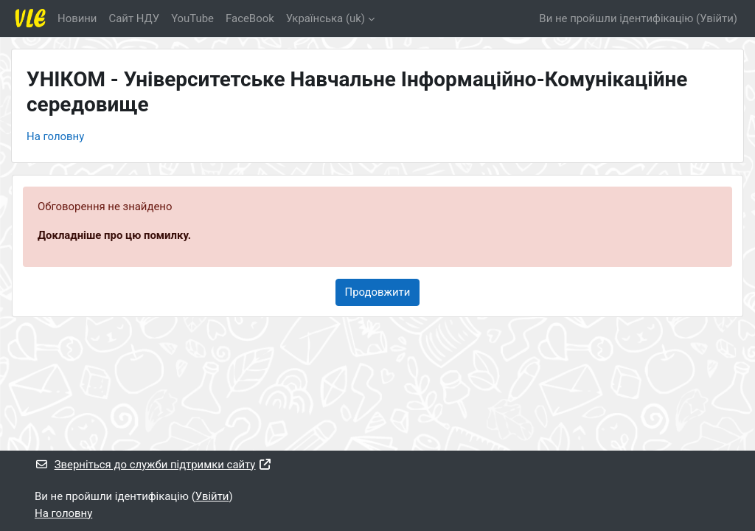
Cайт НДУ (133, 18)
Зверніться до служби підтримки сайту (153, 464)
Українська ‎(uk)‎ (325, 18)
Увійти (717, 18)
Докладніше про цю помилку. (114, 235)
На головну (55, 136)
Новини (77, 18)
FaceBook (250, 18)
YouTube (192, 18)
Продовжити (378, 292)
